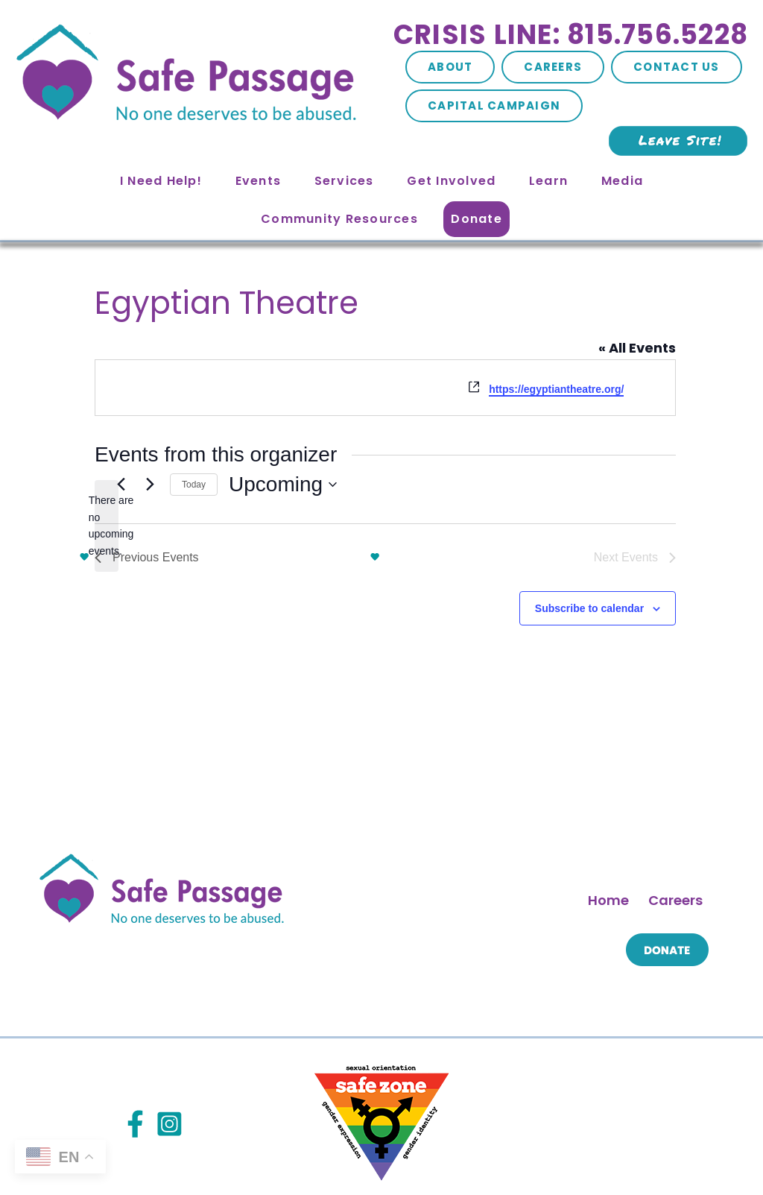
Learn (548, 180)
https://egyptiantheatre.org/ (183, 335)
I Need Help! (161, 180)
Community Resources (339, 218)
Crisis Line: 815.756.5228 (570, 35)
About (450, 67)
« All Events (654, 294)
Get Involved (451, 180)
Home (608, 798)
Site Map (239, 1149)
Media (622, 180)
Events (258, 180)
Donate (476, 218)
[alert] (385, 423)
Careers (553, 67)
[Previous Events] (101, 516)
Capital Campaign (494, 105)
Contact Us (676, 67)
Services (344, 180)
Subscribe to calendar (377, 565)
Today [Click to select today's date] (385, 513)
